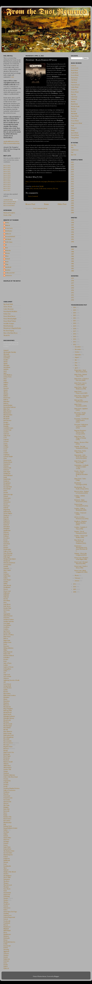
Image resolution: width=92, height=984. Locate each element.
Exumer (6, 547)
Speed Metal (74, 133)
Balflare (6, 396)
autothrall (8, 267)
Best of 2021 (7, 171)
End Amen (7, 523)
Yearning (6, 949)
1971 (72, 297)
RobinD (8, 259)
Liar (5, 672)
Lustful (5, 689)
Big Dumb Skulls (8, 304)
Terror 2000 (7, 877)
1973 (72, 293)
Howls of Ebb (7, 215)
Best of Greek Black (9, 205)
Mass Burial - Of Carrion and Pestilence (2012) (80, 541)
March (77, 575)
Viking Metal (74, 137)
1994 (72, 232)
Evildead (6, 536)
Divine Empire (8, 513)
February (77, 578)
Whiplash (6, 928)
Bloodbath (6, 416)
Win (72, 147)
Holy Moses (7, 604)
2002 (72, 208)
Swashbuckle (7, 866)
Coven (5, 443)
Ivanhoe (6, 629)
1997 (72, 225)
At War (6, 386)
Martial (73, 101)
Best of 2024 (7, 165)
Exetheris (6, 542)
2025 (74, 310)
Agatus (6, 363)
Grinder (6, 581)
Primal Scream (8, 798)
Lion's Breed (7, 684)
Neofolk (73, 111)
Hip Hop (73, 94)
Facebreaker (7, 549)
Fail (72, 152)
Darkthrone (7, 473)
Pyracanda (7, 799)
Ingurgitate (7, 614)
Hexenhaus (7, 600)
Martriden (7, 701)
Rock (7, 261)
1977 (72, 283)
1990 (72, 242)
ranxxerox (9, 275)
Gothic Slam (7, 576)
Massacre (6, 705)
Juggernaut (7, 640)
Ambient (73, 65)
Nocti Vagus (7, 756)
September (78, 354)
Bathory (6, 399)
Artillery (6, 382)
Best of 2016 (7, 181)
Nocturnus (7, 758)
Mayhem (6, 703)
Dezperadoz (7, 498)
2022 (74, 318)
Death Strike (7, 479)
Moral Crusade (8, 724)
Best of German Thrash (10, 201)
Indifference (74, 150)
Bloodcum (6, 418)
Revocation (7, 820)
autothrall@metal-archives (11, 141)
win (57, 188)
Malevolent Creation (10, 695)
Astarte (6, 390)
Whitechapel (7, 930)
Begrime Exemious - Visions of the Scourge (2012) (80, 432)
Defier (5, 490)
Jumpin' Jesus (7, 642)
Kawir (5, 644)
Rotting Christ (8, 826)
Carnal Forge (7, 430)
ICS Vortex (7, 610)
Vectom (6, 906)
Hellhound (7, 593)
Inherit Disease (8, 616)
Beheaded (6, 401)
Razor (5, 813)
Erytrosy (6, 532)
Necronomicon (8, 743)
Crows (5, 449)
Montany (6, 722)
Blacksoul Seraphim (9, 213)
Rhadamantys (8, 822)
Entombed (7, 526)
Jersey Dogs (7, 633)
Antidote (6, 369)
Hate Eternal (7, 585)
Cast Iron (6, 433)
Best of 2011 (7, 190)
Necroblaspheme (9, 737)
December (78, 347)
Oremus (6, 779)
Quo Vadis (6, 805)
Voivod (6, 919)
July (76, 360)
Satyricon (6, 839)
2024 (74, 313)
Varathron (7, 904)
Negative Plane (8, 746)
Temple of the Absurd (10, 872)
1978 (72, 280)
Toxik (5, 891)
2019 (72, 167)
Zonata (6, 964)
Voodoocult (7, 921)
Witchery (6, 936)
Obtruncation (7, 767)
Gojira (5, 572)
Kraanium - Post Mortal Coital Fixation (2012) (81, 420)
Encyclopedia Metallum (10, 311)
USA (54, 188)
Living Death (7, 686)
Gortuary (6, 574)
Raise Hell (6, 809)
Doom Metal (74, 75)
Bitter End (6, 409)
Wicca (5, 932)
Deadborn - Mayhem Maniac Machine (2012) (80, 523)
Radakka (6, 807)
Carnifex (6, 432)
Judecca (6, 638)
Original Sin (7, 781)
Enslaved (6, 525)
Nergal (6, 750)
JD (6, 245)
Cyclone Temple (8, 456)
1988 (72, 251)
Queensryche (7, 801)
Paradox (6, 784)
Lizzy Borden (7, 688)
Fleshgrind (7, 561)
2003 (72, 205)
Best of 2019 (7, 175)
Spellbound (7, 860)
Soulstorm (7, 858)
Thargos (6, 883)
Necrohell (6, 739)
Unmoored (7, 894)
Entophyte (7, 528)
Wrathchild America (9, 942)
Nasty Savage (8, 733)
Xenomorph (7, 946)
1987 (72, 254)
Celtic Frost (7, 435)
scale (12, 77)
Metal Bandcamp (8, 326)
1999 (72, 220)
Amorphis (6, 365)
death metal (42, 188)
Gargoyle (6, 568)
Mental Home (8, 712)
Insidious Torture (9, 619)
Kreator (6, 659)
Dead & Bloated (8, 475)
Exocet (6, 545)
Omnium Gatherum (9, 775)
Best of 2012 (7, 188)
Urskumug (7, 896)
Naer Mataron (8, 731)
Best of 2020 (7, 173)
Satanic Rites (7, 837)
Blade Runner (7, 411)
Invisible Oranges (9, 323)
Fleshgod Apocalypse (10, 559)
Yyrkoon (6, 953)
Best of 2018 (7, 177)
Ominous (6, 773)
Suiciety (6, 862)
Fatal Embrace (8, 555)
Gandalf (6, 566)
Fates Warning (8, 553)
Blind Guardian (8, 415)
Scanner (6, 843)
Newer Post (30, 204)
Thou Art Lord (8, 885)
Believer (6, 403)
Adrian (6, 361)
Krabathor (7, 657)
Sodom (6, 856)
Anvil (5, 371)
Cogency (6, 439)
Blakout (8, 225)
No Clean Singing (9, 330)
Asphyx (6, 384)
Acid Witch (7, 358)
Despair (6, 496)
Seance (6, 845)
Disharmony (7, 511)
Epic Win (73, 145)
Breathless (7, 424)
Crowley (6, 447)
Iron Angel (7, 623)
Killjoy (5, 650)
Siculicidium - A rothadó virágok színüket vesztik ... (81, 467)
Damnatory (7, 464)
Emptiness (7, 521)
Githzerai (8, 234)
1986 (72, 256)
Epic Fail (73, 155)
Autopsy (6, 394)
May (76, 365)
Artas (5, 378)
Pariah (5, 786)
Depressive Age (8, 494)
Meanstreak (7, 707)
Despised (6, 500)
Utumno (6, 902)
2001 (72, 210)
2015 (72, 176)
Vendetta (6, 913)
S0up (7, 264)
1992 (72, 237)
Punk (72, 125)
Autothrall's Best (8, 199)
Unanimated (7, 892)
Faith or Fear (7, 551)
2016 (72, 174)
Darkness (6, 470)
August (77, 357)
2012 (31, 188)
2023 (74, 315)
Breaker (6, 422)
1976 (72, 285)
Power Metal (74, 121)
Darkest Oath (7, 468)
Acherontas (7, 356)
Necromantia (7, 741)
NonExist (6, 760)
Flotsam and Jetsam (9, 562)
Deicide (6, 492)
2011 (72, 186)
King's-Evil (7, 653)
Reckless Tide (7, 817)
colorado (36, 188)
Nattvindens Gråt (9, 735)
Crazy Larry (9, 228)
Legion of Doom (8, 667)
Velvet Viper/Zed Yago (10, 911)
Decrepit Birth (8, 487)
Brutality (6, 426)
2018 (72, 169)
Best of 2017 (7, 179)
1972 (72, 295)
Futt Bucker (9, 231)
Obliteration (7, 765)
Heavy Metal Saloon (9, 316)
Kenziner (6, 646)
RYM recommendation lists (12, 143)
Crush (5, 451)
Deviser (6, 504)
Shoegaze (74, 128)
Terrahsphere (7, 875)
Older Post (62, 204)
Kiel (7, 247)
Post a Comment (33, 196)
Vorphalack (7, 923)
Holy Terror (7, 606)
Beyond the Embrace (10, 407)
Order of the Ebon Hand (11, 777)
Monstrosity (7, 720)
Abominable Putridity (10, 352)
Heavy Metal (74, 92)
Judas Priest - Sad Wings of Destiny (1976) (80, 438)
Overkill (6, 782)
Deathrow (6, 481)
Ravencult (6, 811)
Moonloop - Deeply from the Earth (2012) (80, 414)
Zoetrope (6, 961)
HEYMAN (8, 239)
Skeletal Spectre (8, 855)
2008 (72, 193)
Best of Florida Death (9, 203)
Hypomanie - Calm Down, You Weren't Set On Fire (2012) (80, 456)
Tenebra (6, 873)
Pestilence (7, 792)
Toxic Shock (7, 889)
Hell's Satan (9, 242)
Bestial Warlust (8, 405)
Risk (5, 824)
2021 (72, 162)
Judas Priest (7, 636)
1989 (72, 249)
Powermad (7, 796)
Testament (7, 879)
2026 (74, 307)
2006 (72, 198)
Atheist (6, 392)
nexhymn (49, 188)
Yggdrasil (6, 951)
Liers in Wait (7, 676)
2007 (72, 196)
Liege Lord (7, 674)
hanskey (8, 270)
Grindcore (74, 89)
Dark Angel (7, 471)
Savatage (6, 841)
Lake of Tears (7, 663)
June (76, 362)
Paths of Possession (9, 790)
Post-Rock (74, 118)
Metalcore (74, 109)
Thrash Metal (75, 135)
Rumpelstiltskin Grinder (10, 828)
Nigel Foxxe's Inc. (9, 752)
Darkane (6, 466)
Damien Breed (8, 462)
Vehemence (7, 908)
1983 (72, 263)
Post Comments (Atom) (40, 208)
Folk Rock (74, 82)
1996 (72, 227)
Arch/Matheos (8, 375)
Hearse (6, 589)
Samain (6, 836)
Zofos (5, 963)
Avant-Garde (74, 68)
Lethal (5, 670)
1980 (72, 271)
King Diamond (8, 652)
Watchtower (7, 927)
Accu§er (6, 359)
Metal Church (7, 714)
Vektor (6, 910)
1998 (72, 222)
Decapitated (7, 483)
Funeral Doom (75, 85)
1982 (72, 266)
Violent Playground (9, 917)
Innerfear (6, 617)
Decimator (7, 485)
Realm (5, 815)
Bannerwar (7, 397)
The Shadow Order (9, 851)
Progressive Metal (76, 123)
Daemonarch (7, 460)
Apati (5, 373)
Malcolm (8, 250)
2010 (72, 188)
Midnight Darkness (9, 716)
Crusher (6, 452)
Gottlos (6, 578)
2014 (72, 179)
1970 (72, 300)
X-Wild (5, 944)
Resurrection (7, 818)
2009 (72, 191)
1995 (72, 229)
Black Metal (74, 70)
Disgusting (7, 509)
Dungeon (6, 515)
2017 (72, 172)
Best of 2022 (7, 169)
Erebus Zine (7, 314)
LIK (5, 682)
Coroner (6, 441)
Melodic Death (75, 106)
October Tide (7, 769)
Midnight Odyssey (9, 718)
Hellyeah (6, 597)
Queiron (6, 803)
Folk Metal (74, 80)
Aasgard (6, 350)
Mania (5, 699)
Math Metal (74, 104)
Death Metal (74, 73)
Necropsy (6, 744)
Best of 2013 (7, 186)
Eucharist (6, 534)
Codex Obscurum (9, 309)
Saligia (6, 834)
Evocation (7, 538)
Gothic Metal (74, 87)
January (77, 580)
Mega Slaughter (8, 708)
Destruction (7, 502)
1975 (72, 288)
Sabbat (5, 830)
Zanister (6, 955)
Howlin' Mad (7, 608)
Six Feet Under (8, 853)
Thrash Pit (7, 335)
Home (46, 204)
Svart (5, 864)
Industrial (74, 99)
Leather (6, 665)
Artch (5, 380)
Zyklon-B (6, 968)
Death (5, 477)
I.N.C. (5, 612)
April (76, 368)
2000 (72, 212)
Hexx (5, 602)
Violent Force (8, 915)
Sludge (73, 130)
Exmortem (7, 544)
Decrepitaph (7, 488)
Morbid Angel (8, 726)
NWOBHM (74, 113)
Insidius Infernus (9, 621)
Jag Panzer (7, 631)
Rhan (7, 256)
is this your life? (10, 273)
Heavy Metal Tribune (10, 321)
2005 (72, 200)
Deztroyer (7, 506)
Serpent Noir (7, 849)
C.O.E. (5, 437)
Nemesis (6, 748)
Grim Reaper (7, 580)
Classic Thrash (8, 306)
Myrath (6, 729)
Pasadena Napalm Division (11, 788)
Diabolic (6, 507)
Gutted (5, 583)
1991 (72, 239)
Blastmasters (7, 413)
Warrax (6, 925)
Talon (5, 868)
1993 (72, 234)
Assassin (6, 388)
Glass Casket (7, 570)
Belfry (7, 222)
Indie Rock (74, 97)
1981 (72, 268)
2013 (72, 181)
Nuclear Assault (8, 762)
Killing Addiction (8, 648)
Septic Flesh (7, 847)
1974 (72, 290)
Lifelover (6, 678)
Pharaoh (6, 794)
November (78, 349)
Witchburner (7, 934)
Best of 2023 (7, 167)
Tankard (6, 870)
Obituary (6, 763)
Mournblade (7, 727)
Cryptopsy (7, 454)
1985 (72, 259)
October (77, 352)
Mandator (6, 697)
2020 (72, 164)
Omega (6, 771)
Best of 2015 (7, 182)
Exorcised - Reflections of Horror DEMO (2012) (81, 426)
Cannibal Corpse (8, 428)
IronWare (6, 627)
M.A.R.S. (6, 691)
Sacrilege (6, 832)
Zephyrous (7, 959)
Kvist (5, 661)
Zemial (6, 957)
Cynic (5, 458)
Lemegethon (7, 669)
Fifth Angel (7, 557)
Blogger (56, 976)
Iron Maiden (7, 625)
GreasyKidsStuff (10, 236)
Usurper (6, 898)
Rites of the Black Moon (10, 333)
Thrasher (6, 887)
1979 (72, 278)
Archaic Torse (8, 377)
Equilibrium (7, 530)
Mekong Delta (8, 710)
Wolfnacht (7, 938)
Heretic (6, 599)
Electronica (74, 77)
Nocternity (7, 754)
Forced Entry (7, 564)
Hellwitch (6, 595)
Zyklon (6, 966)
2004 (72, 203)
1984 (72, 261)
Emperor (6, 519)
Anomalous (7, 367)
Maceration (7, 693)
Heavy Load (7, 591)
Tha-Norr (6, 881)
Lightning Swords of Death (11, 680)
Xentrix (6, 947)
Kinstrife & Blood (9, 655)
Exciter (6, 540)
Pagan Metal (74, 116)
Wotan (5, 940)
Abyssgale (6, 354)
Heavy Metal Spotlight (10, 318)
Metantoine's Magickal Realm (12, 328)
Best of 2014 (7, 184)
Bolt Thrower (7, 420)
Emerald (6, 517)
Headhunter (7, 587)
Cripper (6, 445)
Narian (8, 253)
